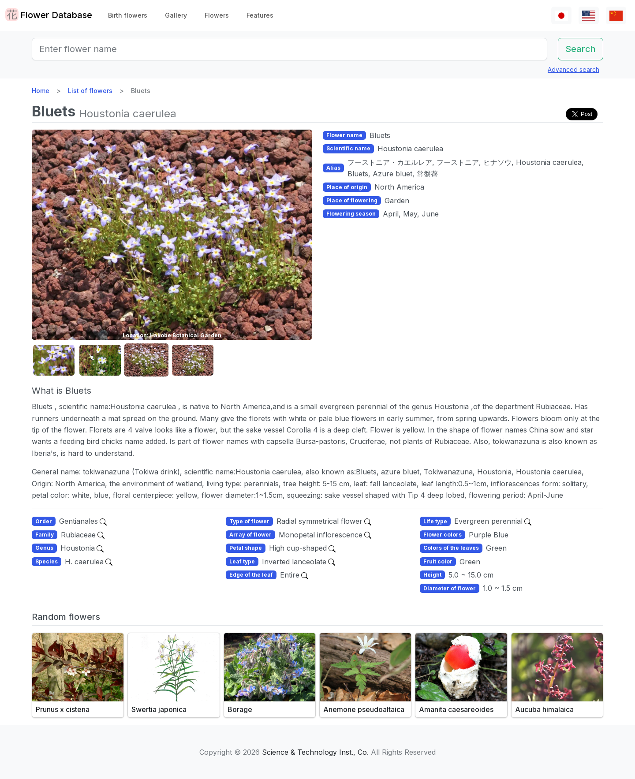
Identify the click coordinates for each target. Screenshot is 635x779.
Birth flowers (127, 15)
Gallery (176, 15)
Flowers (217, 15)
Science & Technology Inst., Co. (315, 752)
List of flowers (90, 90)
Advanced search (573, 69)
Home (40, 90)
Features (260, 15)
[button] (54, 360)
